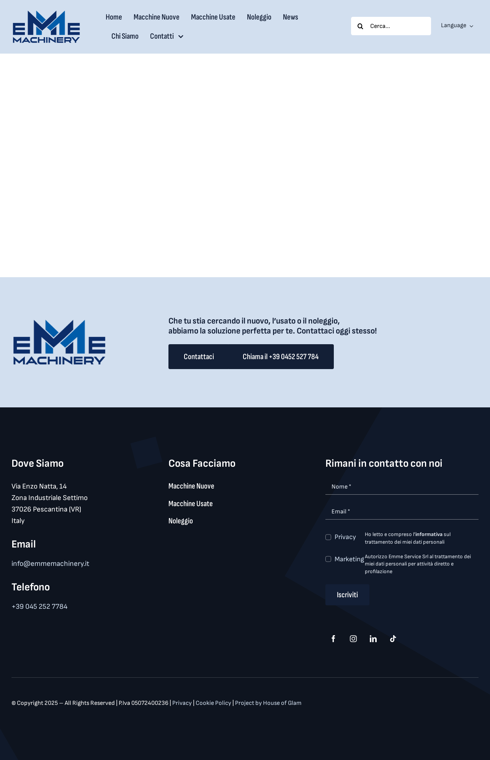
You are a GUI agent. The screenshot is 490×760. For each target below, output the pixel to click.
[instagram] (353, 639)
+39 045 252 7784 (39, 606)
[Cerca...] (391, 26)
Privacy (345, 537)
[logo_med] (46, 13)
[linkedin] (373, 639)
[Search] (360, 26)
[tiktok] (393, 639)
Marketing (349, 559)
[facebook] (333, 639)
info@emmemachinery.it (50, 563)
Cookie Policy (214, 703)
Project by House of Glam (268, 703)
